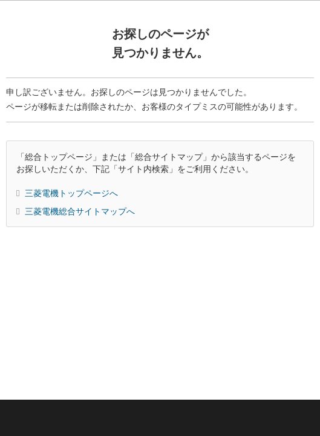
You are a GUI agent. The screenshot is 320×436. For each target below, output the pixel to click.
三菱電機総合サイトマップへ (80, 211)
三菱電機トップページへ (71, 193)
